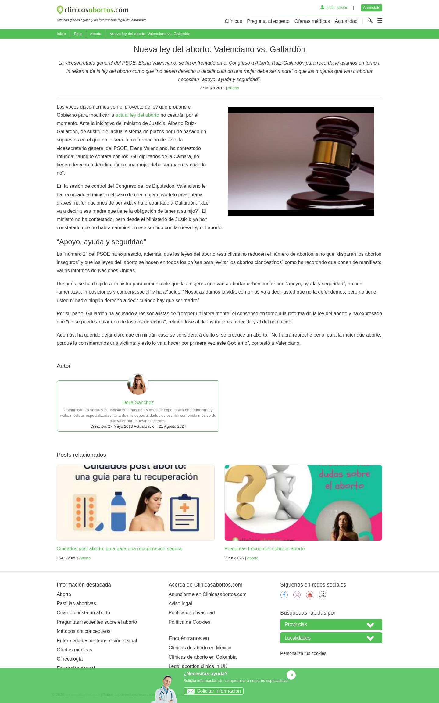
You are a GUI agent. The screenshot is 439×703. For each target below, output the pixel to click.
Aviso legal (180, 603)
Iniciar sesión (334, 7)
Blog (78, 33)
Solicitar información (212, 691)
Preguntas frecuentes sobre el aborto (264, 548)
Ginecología (70, 659)
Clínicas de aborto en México (200, 647)
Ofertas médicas (312, 21)
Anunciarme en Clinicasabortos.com (208, 594)
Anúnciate (371, 7)
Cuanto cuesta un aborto (83, 612)
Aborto (96, 33)
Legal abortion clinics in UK (198, 666)
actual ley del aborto (137, 115)
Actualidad (346, 21)
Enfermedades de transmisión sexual (97, 640)
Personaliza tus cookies (303, 653)
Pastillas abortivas (76, 603)
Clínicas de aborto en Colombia (203, 657)
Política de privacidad (192, 612)
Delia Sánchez (138, 402)
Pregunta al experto (268, 21)
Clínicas (233, 21)
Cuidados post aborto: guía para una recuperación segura (119, 548)
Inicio (61, 33)
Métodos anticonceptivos (83, 631)
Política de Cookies (189, 622)
